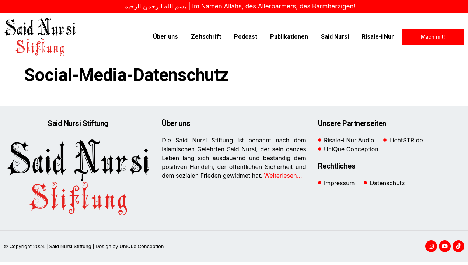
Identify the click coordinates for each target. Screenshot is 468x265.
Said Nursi (335, 36)
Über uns (165, 36)
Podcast (245, 36)
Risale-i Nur (378, 36)
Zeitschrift (206, 36)
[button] (16, 249)
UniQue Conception (141, 246)
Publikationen (289, 36)
